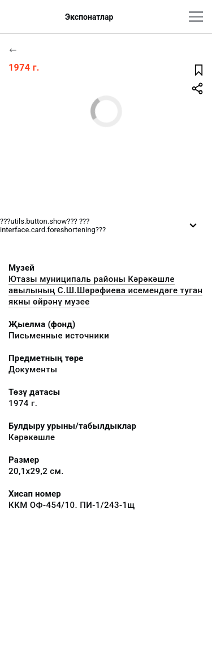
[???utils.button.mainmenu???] (196, 17)
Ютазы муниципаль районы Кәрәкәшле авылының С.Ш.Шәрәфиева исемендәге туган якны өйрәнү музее (105, 290)
